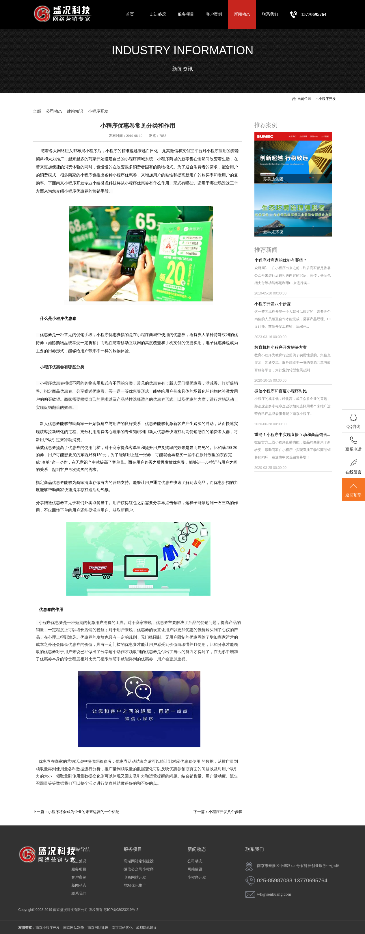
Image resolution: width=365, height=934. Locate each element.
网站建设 (194, 869)
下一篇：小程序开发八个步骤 (217, 812)
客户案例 (214, 14)
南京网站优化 (122, 928)
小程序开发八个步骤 (272, 304)
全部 (37, 111)
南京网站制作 (73, 928)
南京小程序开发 (70, 183)
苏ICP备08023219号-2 (121, 910)
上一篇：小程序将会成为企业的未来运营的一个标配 (76, 812)
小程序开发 (327, 99)
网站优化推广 (135, 885)
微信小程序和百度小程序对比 (280, 391)
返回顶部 (353, 489)
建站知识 (75, 111)
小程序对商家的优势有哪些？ (280, 260)
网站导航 (80, 849)
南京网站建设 (97, 928)
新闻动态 (242, 14)
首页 (130, 14)
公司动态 (54, 111)
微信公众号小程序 (139, 869)
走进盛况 (158, 14)
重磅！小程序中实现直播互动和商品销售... (292, 434)
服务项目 (186, 14)
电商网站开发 (135, 877)
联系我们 (270, 14)
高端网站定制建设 (139, 861)
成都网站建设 (146, 928)
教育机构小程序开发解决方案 (280, 347)
